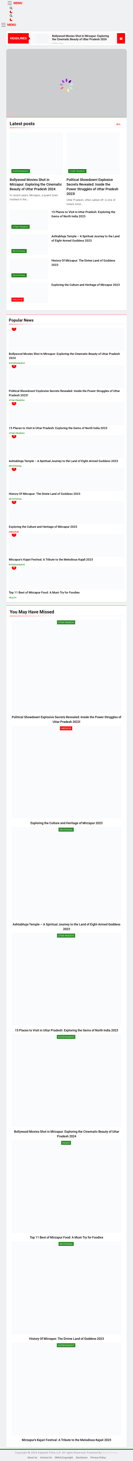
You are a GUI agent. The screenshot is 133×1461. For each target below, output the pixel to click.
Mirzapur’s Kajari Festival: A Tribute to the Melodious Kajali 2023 (51, 559)
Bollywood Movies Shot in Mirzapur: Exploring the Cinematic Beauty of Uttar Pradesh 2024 (80, 37)
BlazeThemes (109, 1452)
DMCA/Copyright (64, 1457)
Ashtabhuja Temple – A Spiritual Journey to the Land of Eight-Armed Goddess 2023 (63, 461)
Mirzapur (18, 299)
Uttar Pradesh (77, 171)
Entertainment (21, 171)
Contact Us (46, 1457)
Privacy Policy (98, 1457)
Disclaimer (82, 1457)
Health (12, 597)
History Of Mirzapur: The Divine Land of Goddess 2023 (44, 493)
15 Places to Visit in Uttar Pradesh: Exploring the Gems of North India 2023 (58, 428)
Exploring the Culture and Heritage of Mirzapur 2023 (85, 285)
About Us (32, 1457)
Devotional (19, 251)
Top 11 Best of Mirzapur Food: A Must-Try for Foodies (44, 592)
